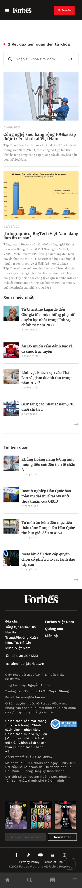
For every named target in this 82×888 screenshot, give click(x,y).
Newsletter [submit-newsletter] (62, 837)
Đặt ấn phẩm (65, 10)
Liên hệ (51, 636)
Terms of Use (53, 862)
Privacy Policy (29, 862)
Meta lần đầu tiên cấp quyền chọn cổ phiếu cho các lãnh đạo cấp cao (48, 559)
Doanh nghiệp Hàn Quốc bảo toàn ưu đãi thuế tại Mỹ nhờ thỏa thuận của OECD (46, 496)
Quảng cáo (54, 629)
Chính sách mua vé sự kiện (26, 734)
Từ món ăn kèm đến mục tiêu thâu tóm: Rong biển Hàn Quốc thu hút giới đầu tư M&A (48, 527)
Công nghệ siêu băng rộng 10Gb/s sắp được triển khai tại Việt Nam (39, 136)
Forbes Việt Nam (59, 622)
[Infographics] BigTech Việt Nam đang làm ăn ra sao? (40, 235)
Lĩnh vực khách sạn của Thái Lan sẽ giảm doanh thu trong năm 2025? (46, 377)
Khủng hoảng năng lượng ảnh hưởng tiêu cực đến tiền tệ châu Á (48, 464)
